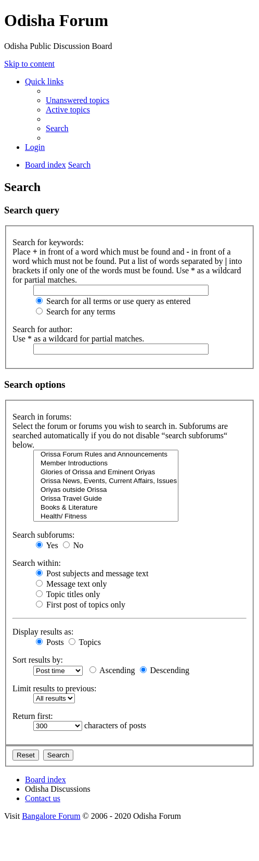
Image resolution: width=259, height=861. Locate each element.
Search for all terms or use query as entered (113, 301)
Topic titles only (68, 594)
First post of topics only (80, 604)
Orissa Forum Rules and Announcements (106, 454)
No (73, 545)
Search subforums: (43, 534)
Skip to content (29, 63)
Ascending (112, 670)
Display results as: (42, 631)
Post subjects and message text (92, 573)
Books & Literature (106, 507)
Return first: (32, 716)
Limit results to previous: (54, 688)
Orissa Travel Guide (106, 499)
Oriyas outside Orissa (106, 490)
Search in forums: (42, 416)
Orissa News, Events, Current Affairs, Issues (106, 481)
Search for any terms (75, 311)
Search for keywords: (48, 242)
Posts (50, 642)
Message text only (71, 583)
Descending (165, 670)
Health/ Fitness (106, 516)
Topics (85, 642)
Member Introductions (106, 463)
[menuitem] (77, 100)
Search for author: (42, 329)
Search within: (36, 563)
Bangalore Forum (51, 816)
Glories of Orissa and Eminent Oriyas (106, 472)
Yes (47, 545)
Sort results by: (37, 659)
